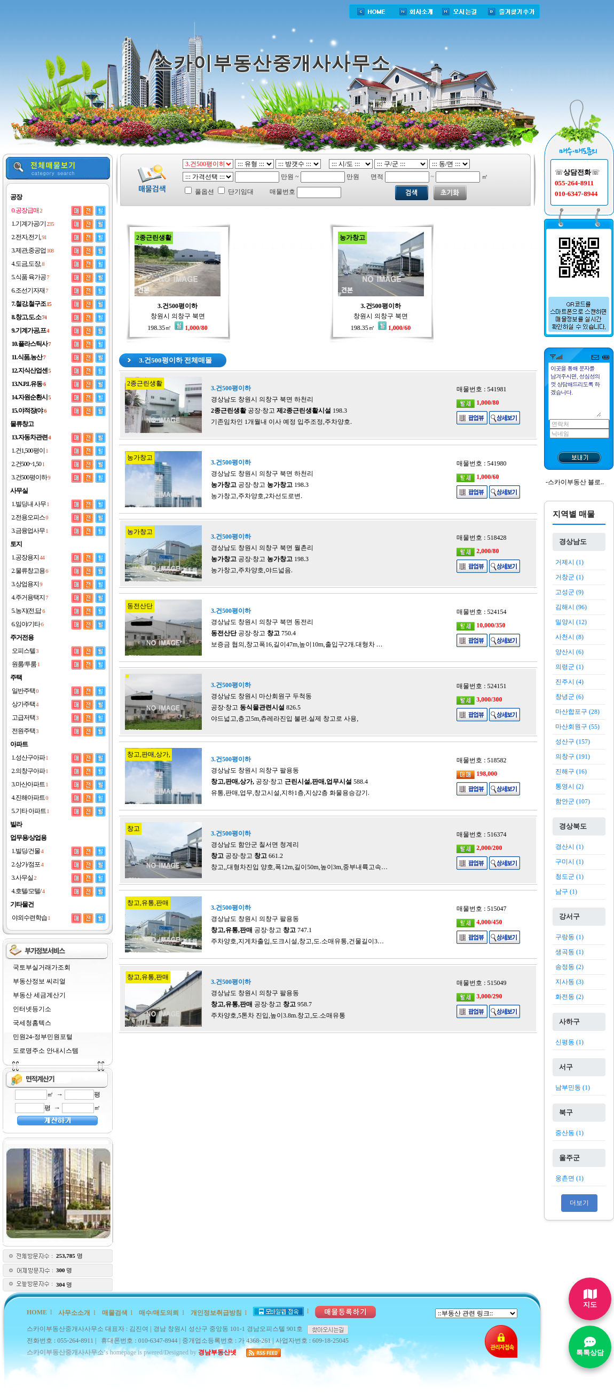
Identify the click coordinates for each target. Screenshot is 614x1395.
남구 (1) (566, 891)
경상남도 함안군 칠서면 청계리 (255, 844)
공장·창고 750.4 (253, 633)
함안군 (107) (572, 801)
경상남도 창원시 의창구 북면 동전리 (262, 622)
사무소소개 (74, 1313)
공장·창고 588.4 (289, 781)
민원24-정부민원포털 (43, 1037)
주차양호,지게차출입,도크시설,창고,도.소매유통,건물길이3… (297, 941)
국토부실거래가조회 (41, 967)
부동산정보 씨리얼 (39, 981)
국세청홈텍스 (32, 1023)
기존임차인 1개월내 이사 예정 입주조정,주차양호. (281, 421)
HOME (37, 1312)
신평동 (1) (569, 1042)
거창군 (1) (569, 577)
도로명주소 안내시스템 (45, 1050)
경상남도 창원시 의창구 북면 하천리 (262, 399)
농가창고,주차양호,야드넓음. (252, 570)
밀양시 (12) (571, 622)
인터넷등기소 (32, 1009)
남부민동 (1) (572, 1087)
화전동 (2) (569, 996)
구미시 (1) (569, 861)
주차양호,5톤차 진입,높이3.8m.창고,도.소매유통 (278, 1015)
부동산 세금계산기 (39, 995)
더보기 (579, 1203)
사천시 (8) (569, 637)
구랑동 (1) (569, 937)
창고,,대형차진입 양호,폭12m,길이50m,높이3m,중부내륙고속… (299, 867)
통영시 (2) (569, 786)
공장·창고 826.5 (256, 707)
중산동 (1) (569, 1133)
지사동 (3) (569, 982)
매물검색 (115, 1313)
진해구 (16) (571, 771)
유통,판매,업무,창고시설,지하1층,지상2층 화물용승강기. (290, 793)
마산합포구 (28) (577, 711)
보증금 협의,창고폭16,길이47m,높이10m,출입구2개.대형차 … (297, 644)
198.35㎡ (177, 328)
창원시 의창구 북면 (178, 316)
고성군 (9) (569, 592)
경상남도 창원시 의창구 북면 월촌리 (262, 547)
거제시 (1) (569, 562)
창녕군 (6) (569, 696)
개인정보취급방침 (216, 1313)
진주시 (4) (569, 681)
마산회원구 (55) (577, 726)
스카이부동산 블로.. (576, 482)
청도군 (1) (569, 876)
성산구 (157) (572, 741)
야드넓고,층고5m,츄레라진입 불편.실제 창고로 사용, (284, 718)
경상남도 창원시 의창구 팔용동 (255, 770)
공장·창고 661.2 (247, 856)
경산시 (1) (569, 846)
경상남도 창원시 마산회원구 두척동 (261, 696)
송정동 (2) (569, 967)
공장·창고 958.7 (261, 1004)
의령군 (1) (569, 667)
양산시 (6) (569, 652)
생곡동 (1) (569, 952)
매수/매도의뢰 (159, 1313)
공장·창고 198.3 (279, 410)
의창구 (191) (572, 756)
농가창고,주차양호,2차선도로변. (256, 496)
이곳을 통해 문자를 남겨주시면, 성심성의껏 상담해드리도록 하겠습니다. (575, 390)
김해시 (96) (571, 607)
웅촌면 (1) (569, 1178)
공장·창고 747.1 (261, 930)
